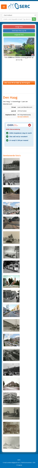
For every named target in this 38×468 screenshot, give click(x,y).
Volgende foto (19, 35)
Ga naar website (23, 117)
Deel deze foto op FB (19, 31)
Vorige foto (19, 27)
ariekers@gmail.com (13, 462)
